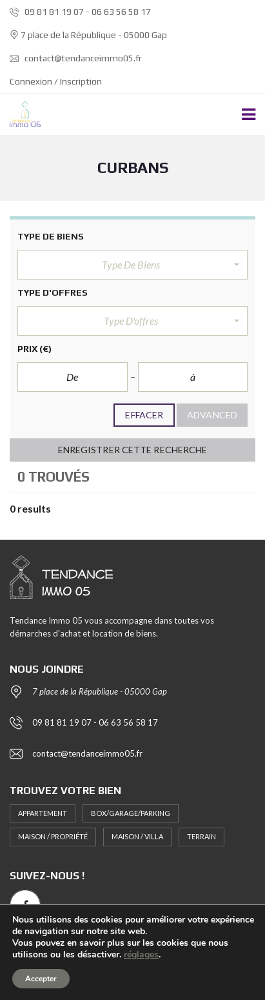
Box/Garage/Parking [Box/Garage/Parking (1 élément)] (130, 813)
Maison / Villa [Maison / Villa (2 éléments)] (137, 836)
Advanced (212, 414)
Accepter (41, 979)
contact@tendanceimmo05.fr (76, 58)
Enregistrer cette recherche (133, 449)
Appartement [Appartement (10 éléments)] (42, 813)
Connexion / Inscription (56, 81)
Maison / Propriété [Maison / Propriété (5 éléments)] (53, 836)
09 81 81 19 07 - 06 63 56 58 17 (80, 11)
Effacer (144, 414)
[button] (132, 265)
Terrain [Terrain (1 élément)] (201, 836)
